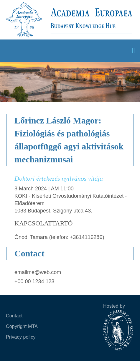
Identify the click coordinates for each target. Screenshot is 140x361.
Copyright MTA (22, 326)
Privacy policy (21, 336)
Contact (14, 315)
